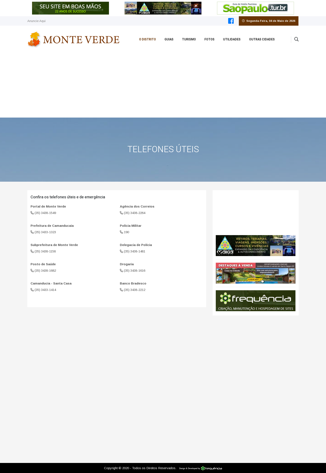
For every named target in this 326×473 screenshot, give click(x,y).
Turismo (189, 39)
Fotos (209, 39)
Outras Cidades (262, 39)
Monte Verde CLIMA (255, 211)
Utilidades (232, 39)
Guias (168, 39)
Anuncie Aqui (36, 21)
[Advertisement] (163, 85)
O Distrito (147, 39)
